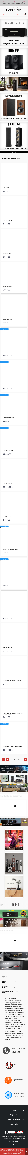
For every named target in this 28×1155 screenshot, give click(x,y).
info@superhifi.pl (7, 3)
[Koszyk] (24, 14)
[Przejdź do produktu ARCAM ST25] (14, 340)
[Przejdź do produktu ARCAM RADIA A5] (14, 242)
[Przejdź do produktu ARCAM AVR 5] (14, 176)
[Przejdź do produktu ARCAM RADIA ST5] (14, 307)
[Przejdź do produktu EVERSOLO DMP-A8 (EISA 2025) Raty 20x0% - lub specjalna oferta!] (14, 702)
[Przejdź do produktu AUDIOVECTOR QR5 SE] (14, 439)
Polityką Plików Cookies (13, 1150)
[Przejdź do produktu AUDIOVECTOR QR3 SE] (14, 406)
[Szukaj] (10, 14)
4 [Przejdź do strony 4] (18, 759)
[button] (3, 14)
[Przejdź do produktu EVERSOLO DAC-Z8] (14, 636)
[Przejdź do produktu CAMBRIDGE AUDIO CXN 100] (14, 570)
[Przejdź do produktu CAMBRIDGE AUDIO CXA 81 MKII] (14, 538)
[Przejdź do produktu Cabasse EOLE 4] (14, 505)
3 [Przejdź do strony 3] (14, 759)
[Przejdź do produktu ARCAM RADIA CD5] (14, 275)
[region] (14, 769)
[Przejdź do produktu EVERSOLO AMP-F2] (14, 603)
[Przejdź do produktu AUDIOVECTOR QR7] (14, 472)
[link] (14, 822)
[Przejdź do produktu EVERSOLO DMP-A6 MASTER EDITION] (14, 669)
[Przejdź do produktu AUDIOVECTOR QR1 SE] (14, 373)
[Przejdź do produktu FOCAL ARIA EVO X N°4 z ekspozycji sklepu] (14, 735)
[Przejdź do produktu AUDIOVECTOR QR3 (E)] (13, 813)
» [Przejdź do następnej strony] (25, 759)
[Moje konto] (17, 14)
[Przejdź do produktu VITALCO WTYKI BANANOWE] (13, 948)
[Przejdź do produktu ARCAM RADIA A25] (14, 209)
